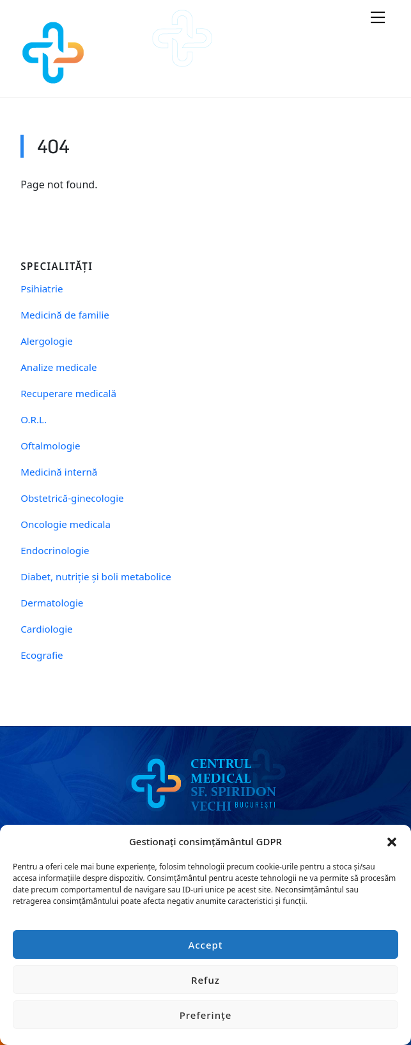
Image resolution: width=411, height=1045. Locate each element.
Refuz (205, 980)
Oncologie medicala (65, 524)
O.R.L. (33, 420)
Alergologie (46, 341)
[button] (391, 841)
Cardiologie (46, 629)
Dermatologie (51, 603)
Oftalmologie (50, 446)
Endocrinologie (54, 551)
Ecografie (41, 655)
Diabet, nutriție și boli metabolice (95, 577)
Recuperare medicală (68, 393)
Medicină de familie (64, 315)
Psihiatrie (41, 289)
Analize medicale (58, 367)
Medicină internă (58, 472)
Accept (205, 944)
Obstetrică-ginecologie (72, 498)
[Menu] (378, 17)
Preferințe (206, 1015)
